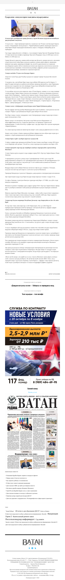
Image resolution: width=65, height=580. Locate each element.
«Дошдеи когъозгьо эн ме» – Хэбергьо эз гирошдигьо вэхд (32, 285)
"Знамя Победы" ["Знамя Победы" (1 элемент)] (10, 511)
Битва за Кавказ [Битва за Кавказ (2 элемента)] (44, 511)
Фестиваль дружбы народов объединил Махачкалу (20, 488)
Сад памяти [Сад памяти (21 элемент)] (40, 519)
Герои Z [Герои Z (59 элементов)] (9, 516)
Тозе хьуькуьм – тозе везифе (32, 294)
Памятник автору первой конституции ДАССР (18, 496)
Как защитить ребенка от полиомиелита (17, 480)
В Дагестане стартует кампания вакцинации (18, 483)
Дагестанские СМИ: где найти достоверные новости (20, 485)
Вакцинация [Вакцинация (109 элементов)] (53, 514)
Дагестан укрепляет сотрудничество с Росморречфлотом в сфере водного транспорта (29, 498)
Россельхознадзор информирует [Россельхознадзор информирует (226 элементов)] (20, 519)
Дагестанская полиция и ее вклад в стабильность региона (21, 493)
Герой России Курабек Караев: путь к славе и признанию (21, 490)
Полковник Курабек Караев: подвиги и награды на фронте (22, 475)
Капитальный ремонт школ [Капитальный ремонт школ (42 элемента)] (23, 516)
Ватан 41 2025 (32, 392)
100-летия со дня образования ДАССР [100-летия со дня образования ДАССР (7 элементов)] (27, 511)
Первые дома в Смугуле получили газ (16, 478)
